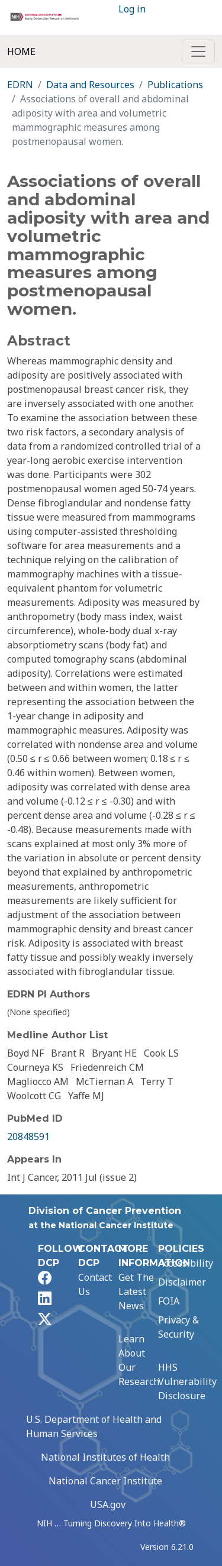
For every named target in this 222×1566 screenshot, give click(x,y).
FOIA (168, 1300)
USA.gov (108, 1504)
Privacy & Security (178, 1327)
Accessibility (185, 1263)
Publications (175, 84)
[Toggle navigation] (198, 51)
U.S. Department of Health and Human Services (94, 1426)
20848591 (28, 1136)
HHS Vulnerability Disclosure (187, 1381)
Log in (132, 8)
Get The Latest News (136, 1291)
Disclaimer (182, 1282)
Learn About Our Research (138, 1360)
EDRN (20, 84)
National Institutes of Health (105, 1457)
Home (21, 51)
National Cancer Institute (105, 1480)
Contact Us (95, 1284)
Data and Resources (90, 84)
